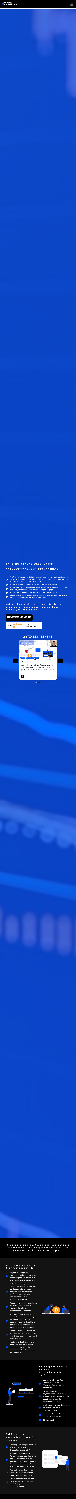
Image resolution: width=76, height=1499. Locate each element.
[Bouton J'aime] (45, 676)
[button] (60, 660)
